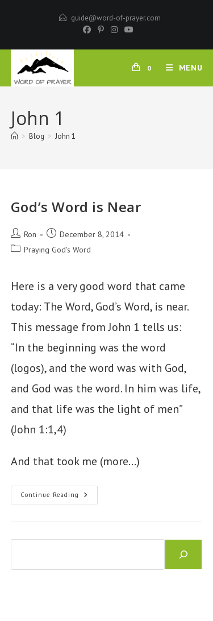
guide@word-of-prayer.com (116, 18)
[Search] (183, 554)
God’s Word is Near (76, 206)
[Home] (14, 136)
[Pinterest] (100, 29)
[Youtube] (127, 29)
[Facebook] (87, 29)
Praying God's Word (57, 250)
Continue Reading (59, 497)
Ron (30, 234)
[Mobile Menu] (180, 68)
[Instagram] (114, 29)
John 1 (65, 136)
